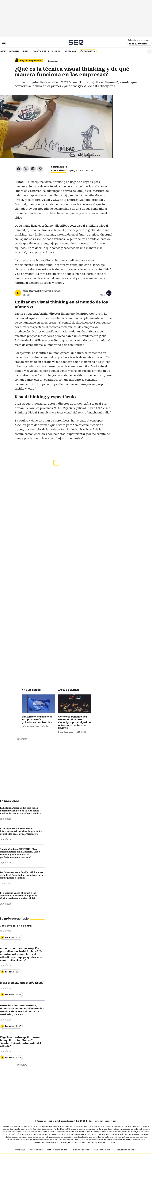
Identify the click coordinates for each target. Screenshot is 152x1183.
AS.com (109, 1157)
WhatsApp (40, 169)
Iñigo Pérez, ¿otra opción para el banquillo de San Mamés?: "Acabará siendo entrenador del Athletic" (20, 1042)
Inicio (3, 51)
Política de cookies (80, 1150)
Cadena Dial (92, 1162)
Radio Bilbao (58, 170)
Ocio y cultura (41, 51)
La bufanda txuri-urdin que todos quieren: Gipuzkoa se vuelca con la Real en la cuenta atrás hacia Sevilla (20, 811)
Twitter (26, 169)
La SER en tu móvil (102, 1150)
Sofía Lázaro (59, 166)
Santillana (68, 1157)
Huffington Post (45, 1162)
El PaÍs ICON (81, 1166)
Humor (26, 51)
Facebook (19, 169)
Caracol (129, 1157)
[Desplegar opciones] (108, 293)
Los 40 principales (54, 1157)
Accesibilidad (36, 1150)
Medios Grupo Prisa (15, 1167)
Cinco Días (82, 1162)
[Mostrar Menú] (3, 42)
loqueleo (107, 1166)
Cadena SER (76, 42)
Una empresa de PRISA (15, 1160)
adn (119, 1157)
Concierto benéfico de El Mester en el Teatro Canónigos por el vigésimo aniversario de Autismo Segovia (74, 722)
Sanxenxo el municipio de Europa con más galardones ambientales (37, 719)
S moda (94, 1166)
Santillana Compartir (84, 1157)
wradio (70, 1162)
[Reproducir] (18, 293)
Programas (70, 51)
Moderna (55, 1166)
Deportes (14, 51)
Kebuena (128, 1162)
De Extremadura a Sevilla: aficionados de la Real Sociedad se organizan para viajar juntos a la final (21, 875)
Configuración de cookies (125, 1150)
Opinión (56, 51)
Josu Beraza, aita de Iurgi (16, 925)
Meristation (122, 1166)
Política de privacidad (57, 1150)
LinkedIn (33, 169)
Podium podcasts (69, 1166)
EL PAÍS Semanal (103, 1162)
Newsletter (142, 51)
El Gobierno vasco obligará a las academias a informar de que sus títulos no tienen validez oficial (18, 896)
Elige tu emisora (138, 43)
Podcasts (89, 51)
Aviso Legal (20, 1150)
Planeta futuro (116, 1162)
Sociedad (53, 61)
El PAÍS (41, 1157)
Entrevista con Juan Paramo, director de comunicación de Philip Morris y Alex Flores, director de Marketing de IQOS (22, 1010)
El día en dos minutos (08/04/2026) (22, 983)
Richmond (40, 1166)
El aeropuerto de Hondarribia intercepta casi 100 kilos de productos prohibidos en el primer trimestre (21, 831)
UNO (61, 1162)
